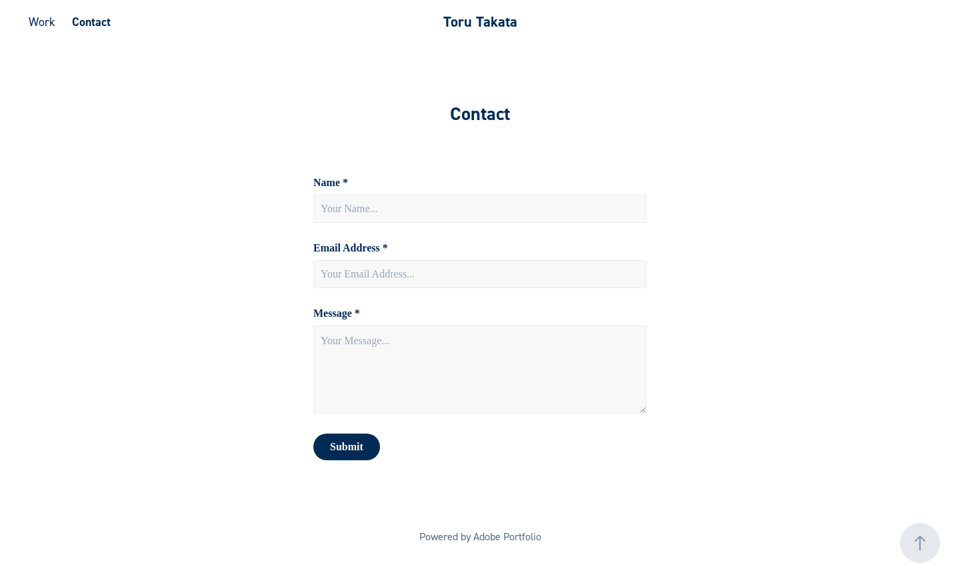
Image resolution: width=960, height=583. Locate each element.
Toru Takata (480, 21)
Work (42, 22)
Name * (330, 182)
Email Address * (350, 248)
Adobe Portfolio (507, 536)
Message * (336, 313)
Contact (91, 21)
